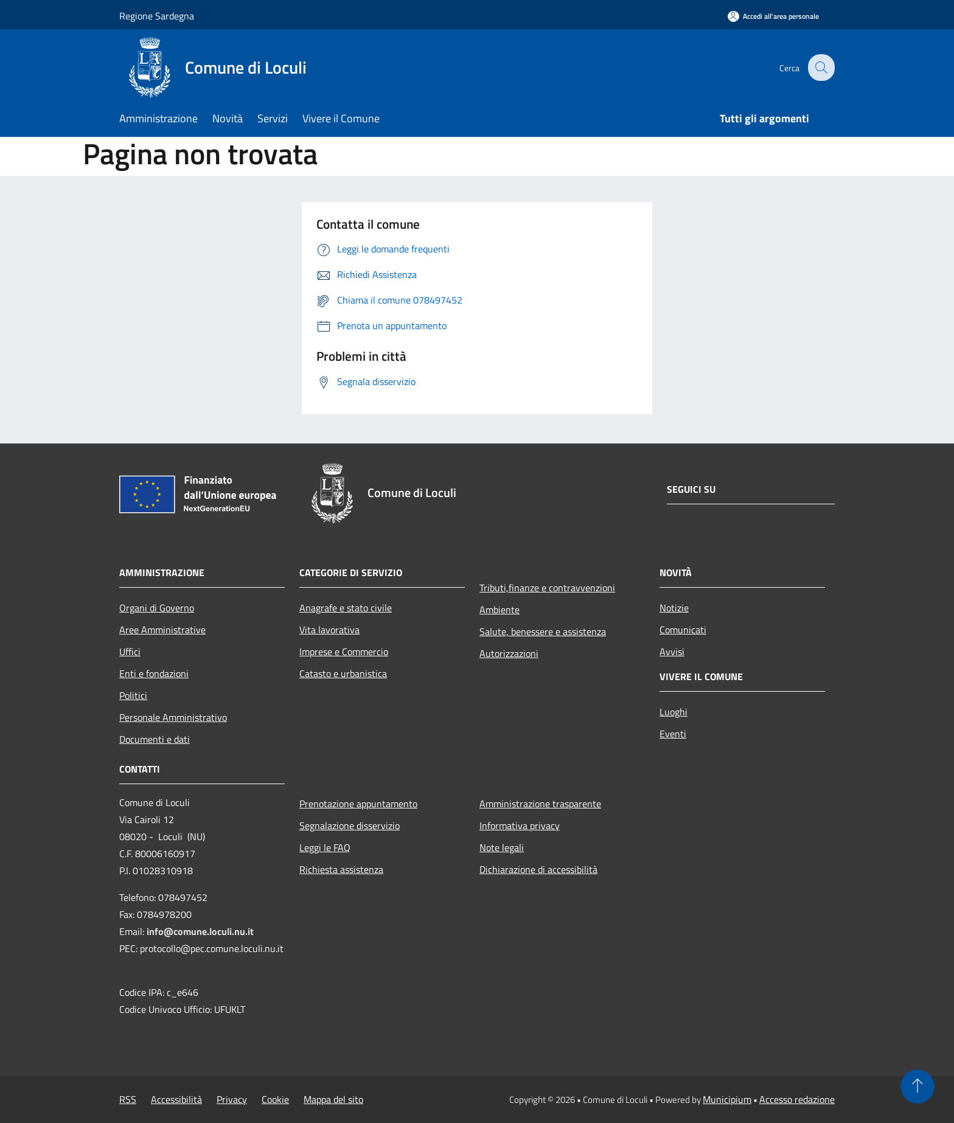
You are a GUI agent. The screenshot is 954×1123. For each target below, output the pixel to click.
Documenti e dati (154, 739)
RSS (127, 1099)
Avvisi (672, 651)
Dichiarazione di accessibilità (538, 869)
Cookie (275, 1099)
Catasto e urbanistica (343, 673)
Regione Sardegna (156, 16)
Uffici (130, 651)
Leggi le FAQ (324, 847)
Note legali (501, 847)
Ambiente (499, 609)
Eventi (673, 733)
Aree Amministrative (162, 629)
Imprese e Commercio (343, 651)
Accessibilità (176, 1099)
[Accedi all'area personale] (773, 16)
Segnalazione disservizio (349, 825)
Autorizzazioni (508, 653)
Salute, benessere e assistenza (542, 631)
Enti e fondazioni (154, 673)
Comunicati (683, 629)
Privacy (232, 1099)
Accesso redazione (797, 1099)
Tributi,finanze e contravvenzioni (547, 587)
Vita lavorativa (329, 629)
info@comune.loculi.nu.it (200, 931)
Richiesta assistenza (341, 869)
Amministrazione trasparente (540, 803)
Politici (133, 695)
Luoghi (674, 711)
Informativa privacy (519, 825)
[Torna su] (917, 1086)
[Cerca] (820, 67)
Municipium (727, 1099)
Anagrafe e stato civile (345, 607)
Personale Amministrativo (173, 717)
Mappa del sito (333, 1099)
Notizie (674, 607)
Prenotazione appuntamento (358, 803)
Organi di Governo (156, 607)
